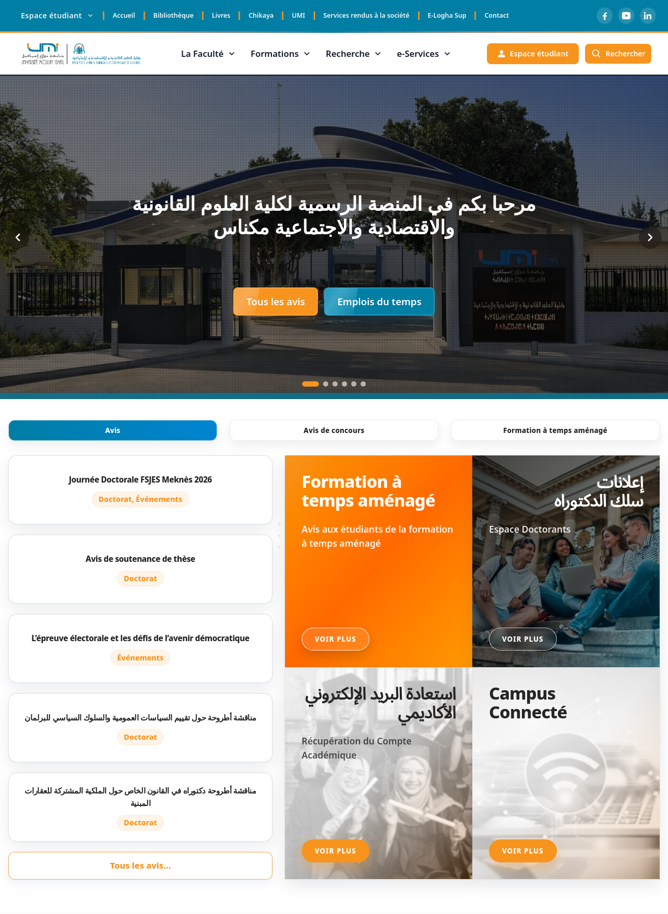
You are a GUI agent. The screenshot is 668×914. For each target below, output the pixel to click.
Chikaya (260, 15)
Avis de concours (334, 430)
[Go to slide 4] (344, 384)
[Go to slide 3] (335, 384)
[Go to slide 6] (363, 384)
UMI (298, 15)
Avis (112, 430)
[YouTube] (624, 15)
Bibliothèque (173, 15)
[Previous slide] (17, 237)
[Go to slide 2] (325, 384)
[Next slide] (650, 237)
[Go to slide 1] (310, 384)
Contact (496, 15)
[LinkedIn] (647, 15)
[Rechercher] (616, 53)
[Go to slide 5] (353, 384)
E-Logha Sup (447, 15)
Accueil (124, 15)
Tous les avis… (140, 865)
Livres (221, 15)
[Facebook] (601, 15)
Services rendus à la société (367, 15)
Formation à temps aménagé (555, 430)
